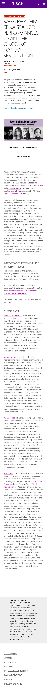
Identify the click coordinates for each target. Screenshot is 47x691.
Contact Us (10, 662)
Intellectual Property (16, 671)
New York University (18, 600)
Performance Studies (14, 16)
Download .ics (10, 66)
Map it (6, 72)
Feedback (9, 667)
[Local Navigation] (3, 4)
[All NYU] (44, 4)
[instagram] (21, 684)
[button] (38, 4)
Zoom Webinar (23, 157)
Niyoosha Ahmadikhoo (13, 194)
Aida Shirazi (38, 185)
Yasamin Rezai (27, 185)
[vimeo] (18, 684)
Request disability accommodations (18, 108)
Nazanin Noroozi (14, 188)
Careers (8, 658)
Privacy (8, 680)
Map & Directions (13, 675)
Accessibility (10, 654)
